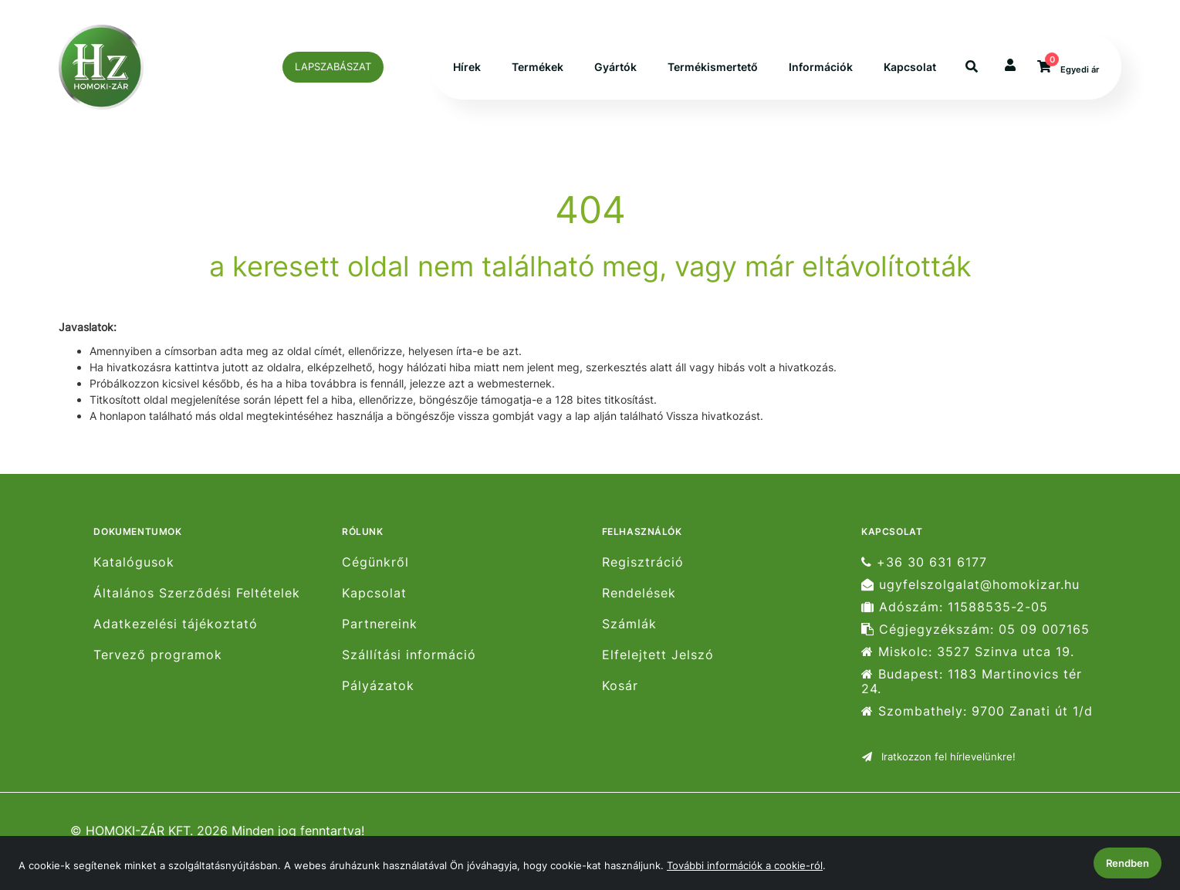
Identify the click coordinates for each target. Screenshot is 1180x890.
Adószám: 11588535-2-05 (954, 607)
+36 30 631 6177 (924, 562)
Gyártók (615, 67)
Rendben (1127, 863)
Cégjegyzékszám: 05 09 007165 (975, 629)
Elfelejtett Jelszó (658, 655)
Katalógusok (133, 562)
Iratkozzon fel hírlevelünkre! (939, 756)
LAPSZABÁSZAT (333, 66)
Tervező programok (157, 655)
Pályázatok (378, 685)
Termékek (537, 67)
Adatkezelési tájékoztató (175, 624)
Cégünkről (375, 562)
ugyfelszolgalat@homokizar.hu (970, 584)
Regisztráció (643, 562)
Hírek (467, 67)
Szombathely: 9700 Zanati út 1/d (977, 711)
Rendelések (639, 593)
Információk (821, 67)
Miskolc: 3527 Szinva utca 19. (967, 652)
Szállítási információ (409, 655)
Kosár (620, 685)
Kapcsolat (910, 67)
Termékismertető (713, 67)
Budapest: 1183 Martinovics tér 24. (971, 681)
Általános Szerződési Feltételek (196, 593)
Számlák (629, 624)
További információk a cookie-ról (745, 865)
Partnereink (380, 624)
